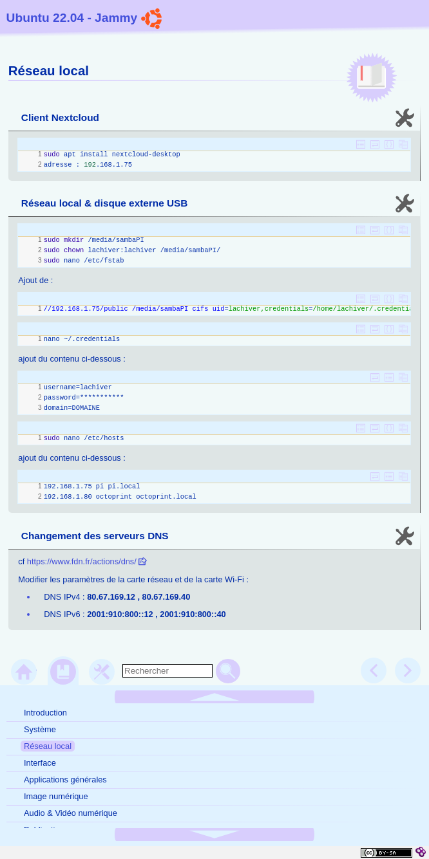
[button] (360, 144)
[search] (167, 671)
